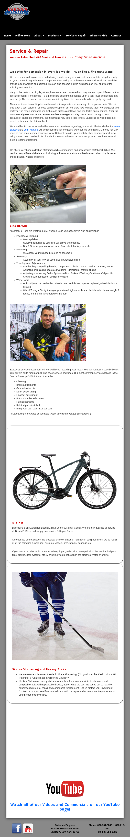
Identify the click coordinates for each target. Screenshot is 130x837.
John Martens (31, 129)
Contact (116, 35)
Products (54, 35)
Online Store (22, 35)
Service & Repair (75, 35)
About (39, 35)
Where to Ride (98, 35)
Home (7, 35)
